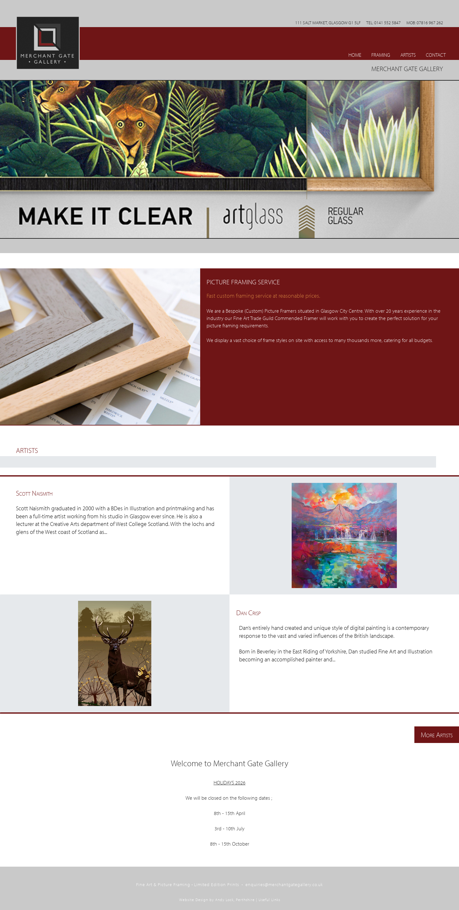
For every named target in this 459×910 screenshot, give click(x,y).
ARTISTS (408, 55)
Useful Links (269, 899)
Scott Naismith (34, 493)
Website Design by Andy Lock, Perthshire (217, 899)
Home (354, 55)
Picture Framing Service (243, 282)
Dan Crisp (248, 612)
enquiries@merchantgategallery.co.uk (284, 884)
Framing (380, 55)
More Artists (437, 734)
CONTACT (436, 55)
